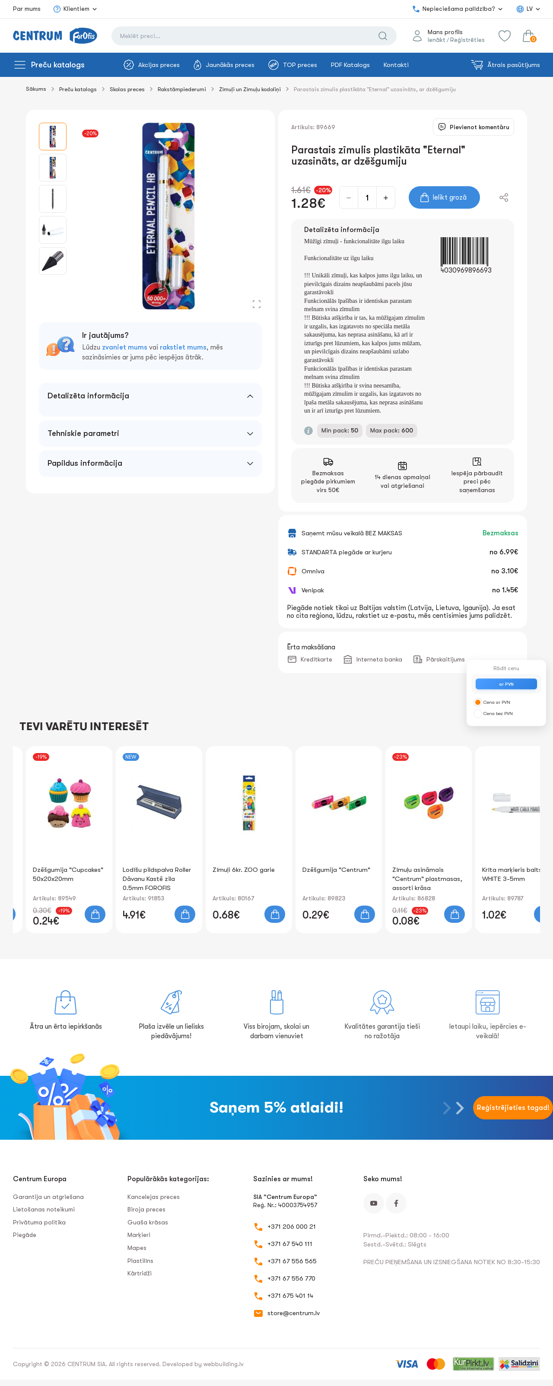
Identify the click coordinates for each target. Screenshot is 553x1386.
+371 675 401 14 (290, 1296)
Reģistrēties (467, 39)
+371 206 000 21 (291, 1226)
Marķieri (138, 1234)
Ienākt (436, 39)
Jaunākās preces (224, 65)
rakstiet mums (183, 347)
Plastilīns (140, 1260)
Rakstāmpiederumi (182, 89)
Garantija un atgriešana (48, 1196)
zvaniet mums (124, 347)
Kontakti (396, 65)
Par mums (27, 8)
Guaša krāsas (147, 1222)
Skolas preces (127, 89)
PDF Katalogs (350, 65)
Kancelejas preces (153, 1196)
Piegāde (24, 1234)
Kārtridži (139, 1273)
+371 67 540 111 (289, 1244)
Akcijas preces (152, 65)
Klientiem (71, 9)
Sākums (36, 89)
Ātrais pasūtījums (505, 65)
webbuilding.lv (223, 1364)
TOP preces (292, 65)
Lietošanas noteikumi (44, 1209)
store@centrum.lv (293, 1313)
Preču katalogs (58, 64)
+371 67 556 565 (292, 1261)
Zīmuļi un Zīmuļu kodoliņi (250, 89)
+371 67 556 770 (291, 1278)
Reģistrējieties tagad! (513, 1108)
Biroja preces (146, 1209)
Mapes (136, 1247)
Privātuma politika (39, 1222)
